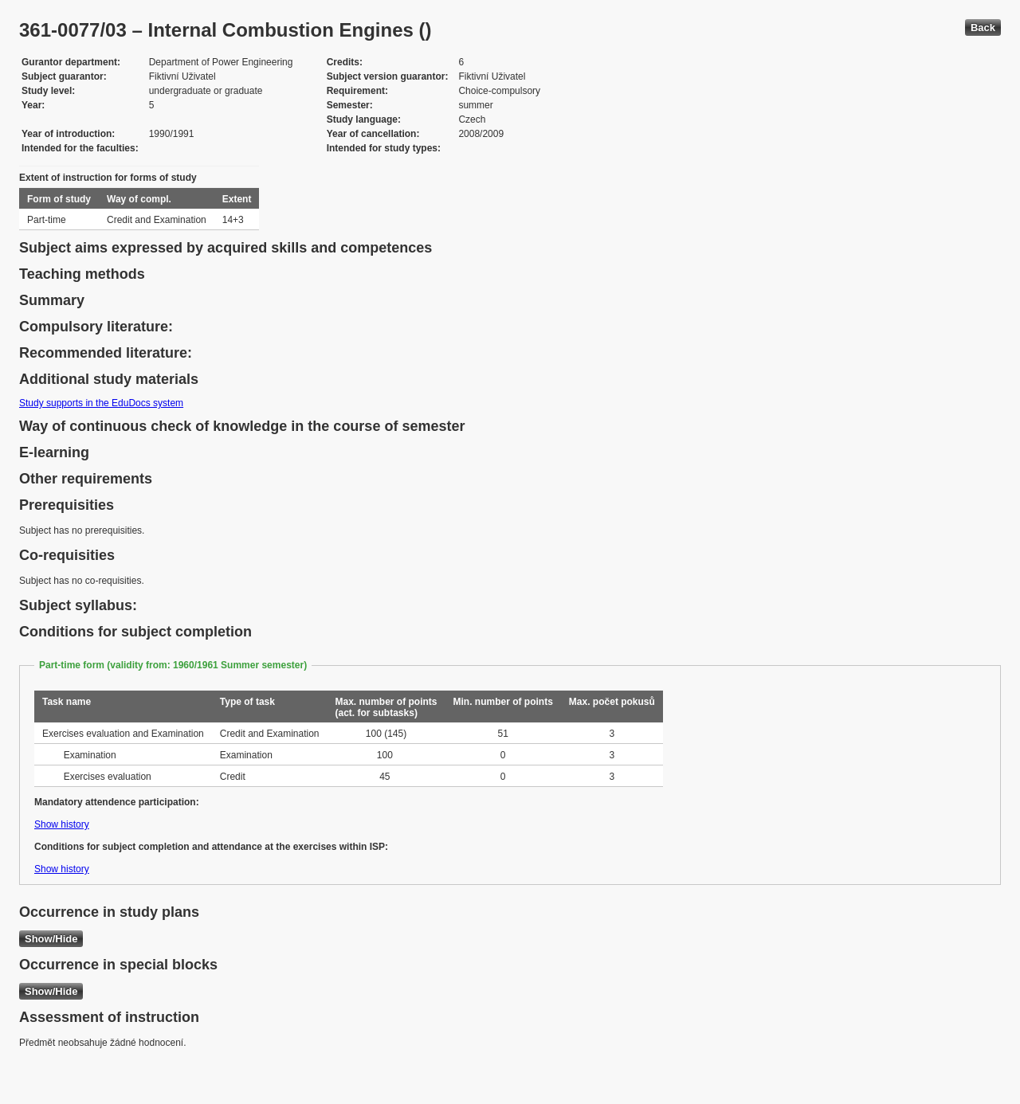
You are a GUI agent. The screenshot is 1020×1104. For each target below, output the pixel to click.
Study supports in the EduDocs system (101, 403)
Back (983, 27)
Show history (61, 824)
